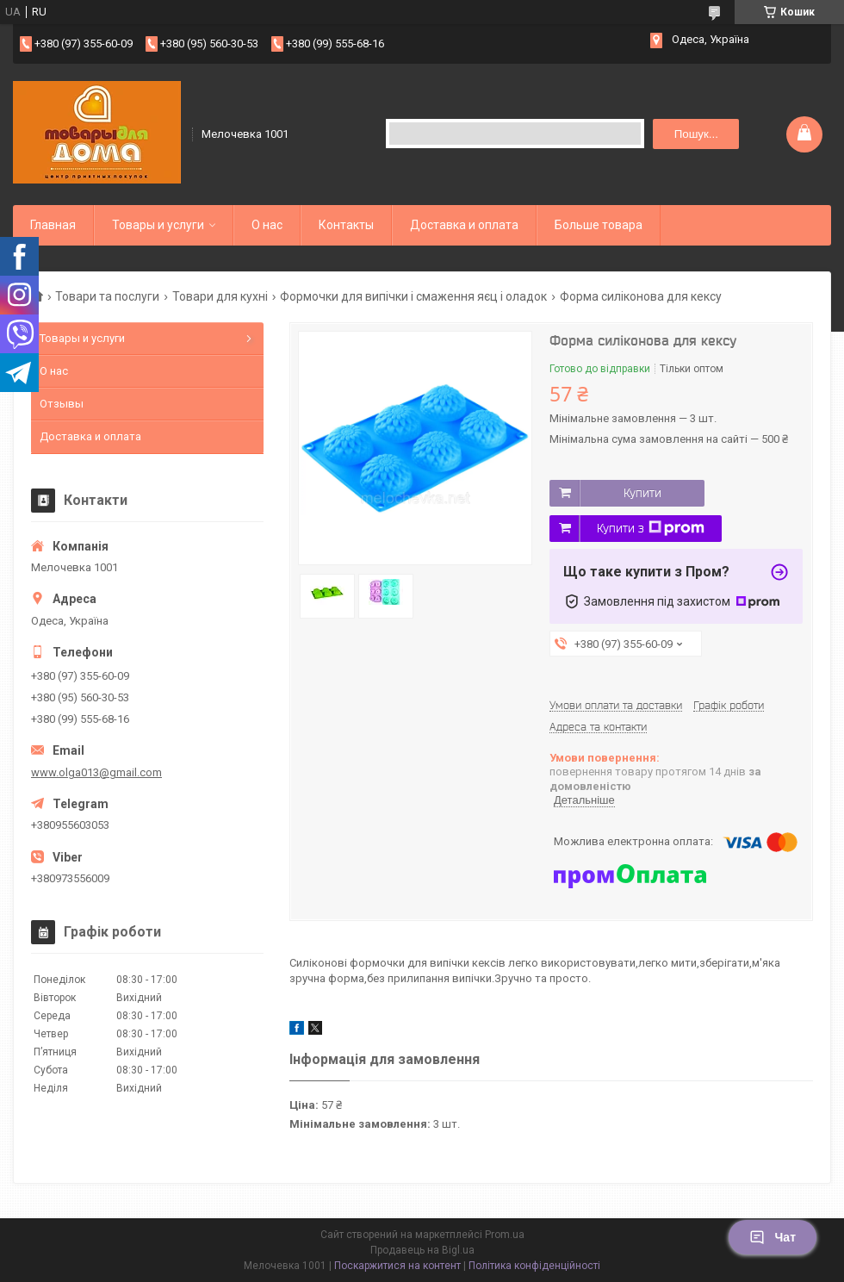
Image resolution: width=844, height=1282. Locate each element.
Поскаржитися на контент (397, 1266)
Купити (642, 493)
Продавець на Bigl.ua (422, 1250)
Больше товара (598, 225)
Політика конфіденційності (534, 1266)
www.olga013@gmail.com (96, 772)
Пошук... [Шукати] (696, 134)
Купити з (650, 528)
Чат (772, 1237)
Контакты (346, 225)
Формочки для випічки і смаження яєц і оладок (413, 296)
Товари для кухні (220, 296)
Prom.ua (504, 1235)
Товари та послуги (107, 296)
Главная (53, 225)
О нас (266, 225)
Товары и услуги (158, 225)
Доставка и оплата (464, 225)
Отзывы (62, 403)
